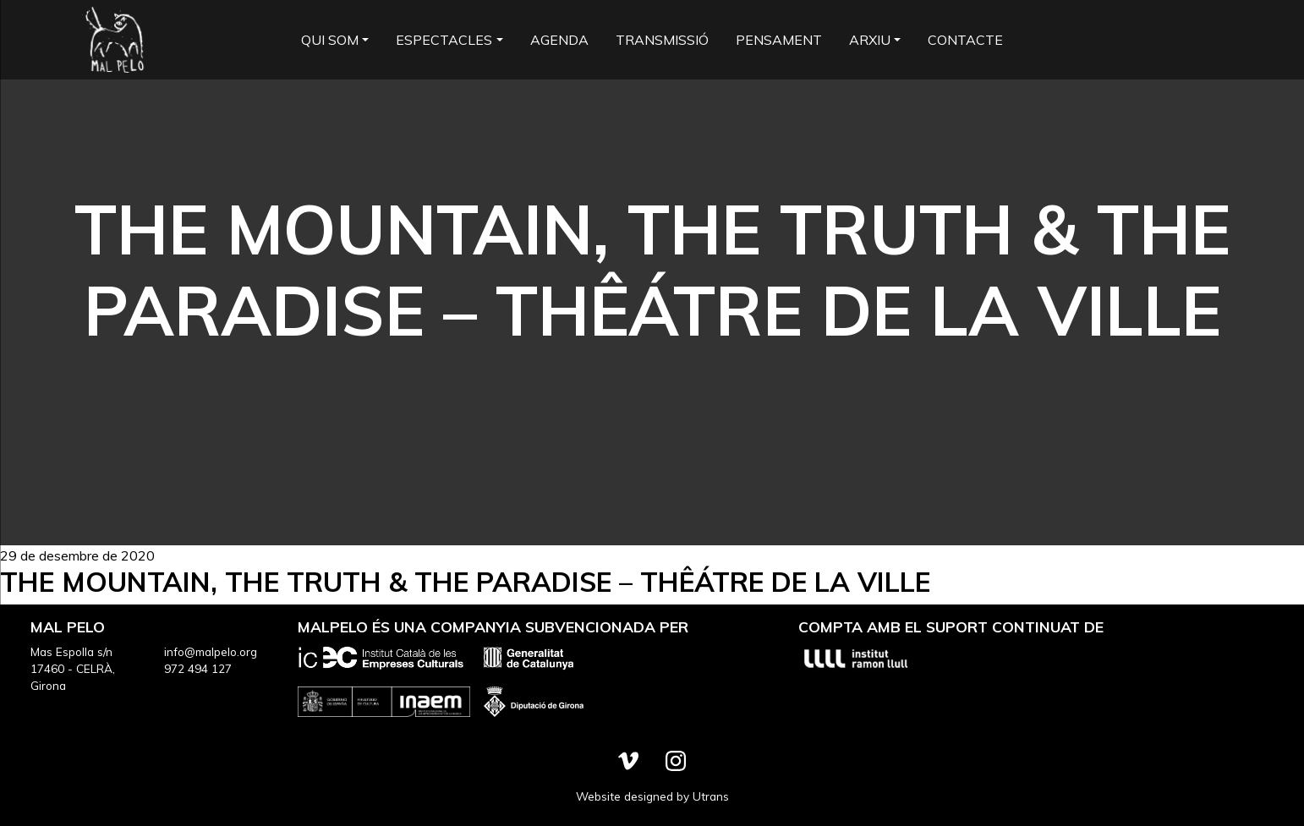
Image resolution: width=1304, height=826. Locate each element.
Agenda (559, 39)
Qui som (330, 39)
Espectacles (444, 39)
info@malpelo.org (210, 651)
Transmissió (662, 39)
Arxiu (869, 39)
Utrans (711, 796)
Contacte (965, 39)
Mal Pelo (114, 40)
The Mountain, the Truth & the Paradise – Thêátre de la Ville (465, 582)
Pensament (779, 39)
